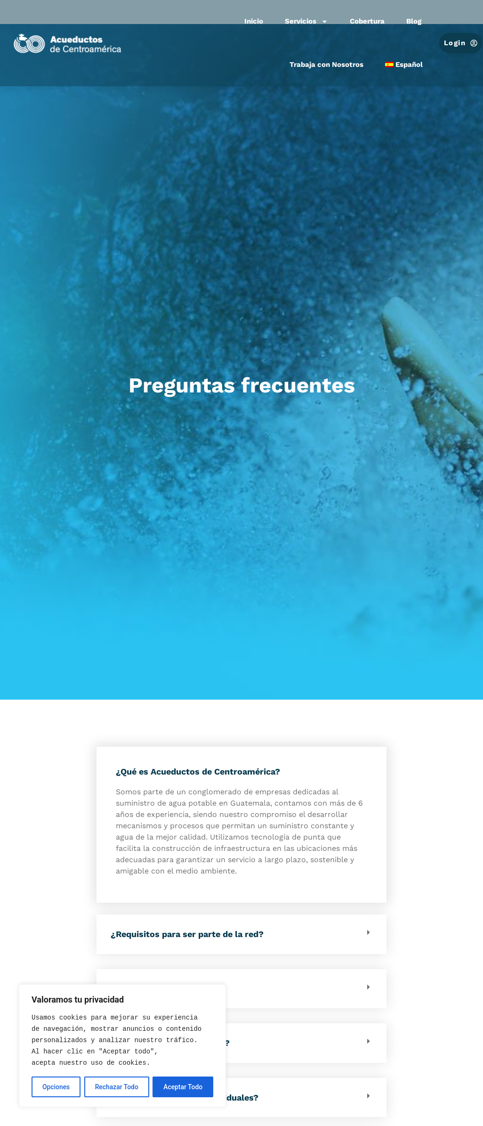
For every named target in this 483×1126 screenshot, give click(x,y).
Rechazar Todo (116, 1087)
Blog (413, 21)
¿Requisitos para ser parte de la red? (187, 934)
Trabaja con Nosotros (326, 64)
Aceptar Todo (183, 1087)
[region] (122, 1046)
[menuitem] (404, 65)
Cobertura (367, 21)
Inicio (253, 21)
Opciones (56, 1087)
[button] (241, 934)
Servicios (306, 21)
